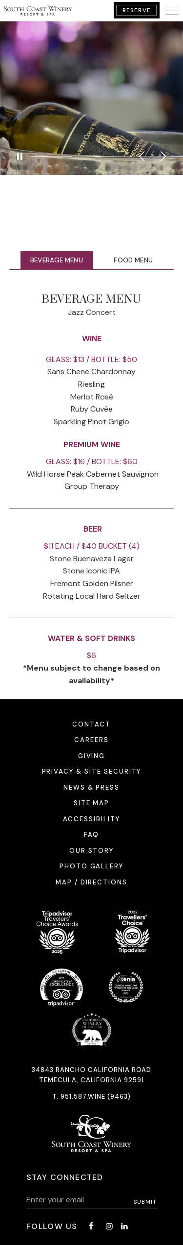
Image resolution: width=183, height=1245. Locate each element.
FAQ (91, 834)
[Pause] (20, 156)
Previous (141, 156)
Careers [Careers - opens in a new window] (91, 740)
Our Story (91, 851)
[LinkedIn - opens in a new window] (124, 1226)
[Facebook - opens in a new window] (90, 1226)
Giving (91, 756)
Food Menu (133, 260)
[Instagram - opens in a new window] (109, 1226)
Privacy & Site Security (92, 771)
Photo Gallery (91, 866)
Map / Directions (91, 882)
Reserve (136, 10)
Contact (91, 724)
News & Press (91, 787)
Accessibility (91, 819)
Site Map (92, 803)
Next (163, 156)
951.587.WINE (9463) (96, 1096)
